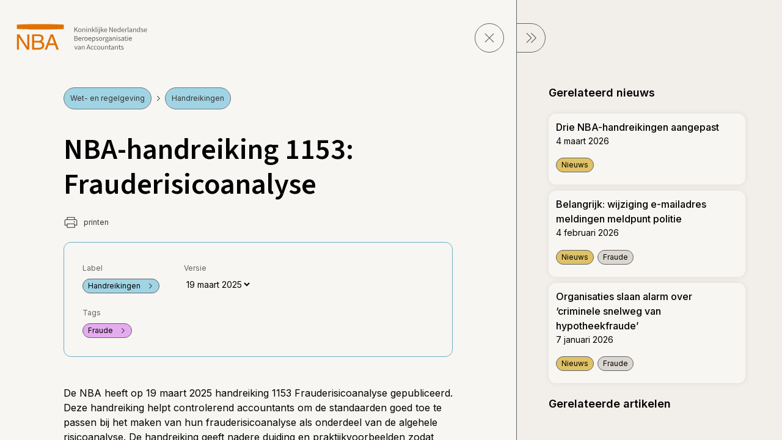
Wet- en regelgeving (107, 98)
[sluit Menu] (531, 38)
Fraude (107, 330)
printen (86, 222)
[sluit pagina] (489, 38)
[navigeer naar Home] (82, 37)
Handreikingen (198, 98)
